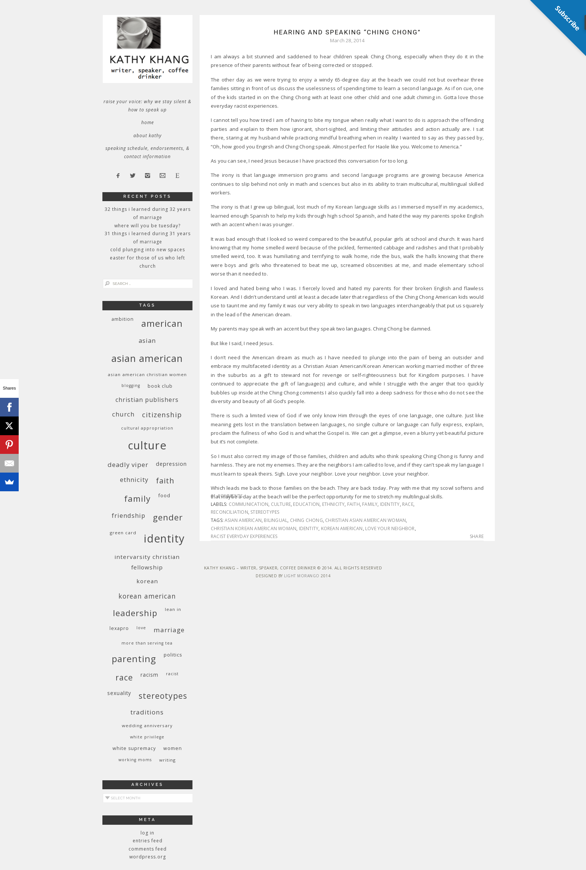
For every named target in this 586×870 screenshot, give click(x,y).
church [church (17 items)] (123, 414)
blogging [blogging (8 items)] (130, 385)
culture (281, 504)
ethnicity (333, 504)
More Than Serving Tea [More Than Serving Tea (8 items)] (147, 643)
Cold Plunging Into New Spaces (147, 249)
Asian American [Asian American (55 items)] (147, 358)
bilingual (275, 520)
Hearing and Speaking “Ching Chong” (347, 32)
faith (353, 504)
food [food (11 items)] (164, 495)
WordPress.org (147, 857)
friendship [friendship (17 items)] (128, 515)
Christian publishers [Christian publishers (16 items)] (147, 400)
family (369, 504)
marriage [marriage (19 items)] (169, 629)
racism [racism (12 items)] (149, 674)
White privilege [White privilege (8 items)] (147, 737)
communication (249, 504)
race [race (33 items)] (124, 677)
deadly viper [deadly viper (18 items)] (128, 464)
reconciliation (229, 512)
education (306, 504)
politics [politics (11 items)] (173, 654)
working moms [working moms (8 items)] (135, 759)
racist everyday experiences (244, 536)
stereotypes (264, 512)
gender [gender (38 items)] (168, 517)
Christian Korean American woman (253, 528)
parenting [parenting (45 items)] (134, 658)
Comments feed (148, 849)
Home (147, 122)
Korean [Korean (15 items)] (147, 581)
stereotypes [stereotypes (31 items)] (163, 695)
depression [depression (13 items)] (171, 463)
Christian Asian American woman (365, 520)
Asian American (243, 520)
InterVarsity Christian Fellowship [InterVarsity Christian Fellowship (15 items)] (147, 562)
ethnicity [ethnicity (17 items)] (134, 479)
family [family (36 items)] (137, 498)
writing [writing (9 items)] (167, 760)
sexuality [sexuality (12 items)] (119, 693)
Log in (147, 833)
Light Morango (302, 575)
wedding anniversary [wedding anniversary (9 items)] (147, 725)
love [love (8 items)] (141, 627)
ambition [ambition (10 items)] (122, 319)
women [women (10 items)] (172, 748)
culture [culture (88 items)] (147, 445)
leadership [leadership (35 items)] (135, 612)
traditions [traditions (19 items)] (147, 712)
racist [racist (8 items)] (172, 673)
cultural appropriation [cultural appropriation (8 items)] (147, 428)
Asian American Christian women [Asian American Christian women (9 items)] (147, 374)
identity (390, 504)
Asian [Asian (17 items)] (147, 340)
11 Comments (227, 496)
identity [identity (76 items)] (164, 538)
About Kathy (147, 135)
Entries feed (148, 840)
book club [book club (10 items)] (160, 386)
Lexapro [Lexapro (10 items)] (119, 628)
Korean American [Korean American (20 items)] (147, 595)
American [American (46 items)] (162, 323)
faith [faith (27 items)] (165, 481)
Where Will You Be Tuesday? (147, 225)
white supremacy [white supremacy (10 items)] (134, 748)
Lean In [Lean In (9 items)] (173, 609)
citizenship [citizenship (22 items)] (162, 414)
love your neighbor (390, 528)
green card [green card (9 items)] (123, 532)
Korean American (342, 528)
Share (477, 536)
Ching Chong (306, 520)
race (407, 504)
